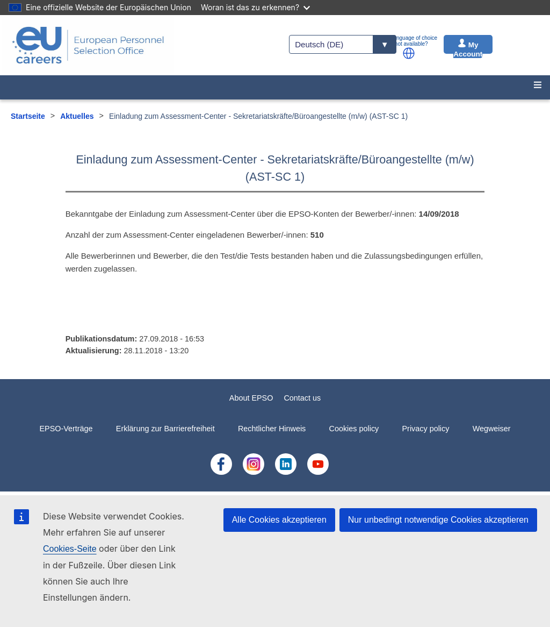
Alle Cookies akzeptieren (279, 519)
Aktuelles (76, 116)
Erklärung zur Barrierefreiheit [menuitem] (165, 428)
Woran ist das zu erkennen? (255, 7)
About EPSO (251, 398)
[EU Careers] (88, 45)
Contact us (302, 398)
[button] (408, 53)
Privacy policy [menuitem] (425, 428)
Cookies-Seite (70, 548)
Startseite (28, 116)
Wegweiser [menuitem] (492, 428)
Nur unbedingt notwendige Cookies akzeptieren (438, 519)
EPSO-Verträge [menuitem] (65, 428)
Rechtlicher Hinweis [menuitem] (272, 428)
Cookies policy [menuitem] (354, 428)
